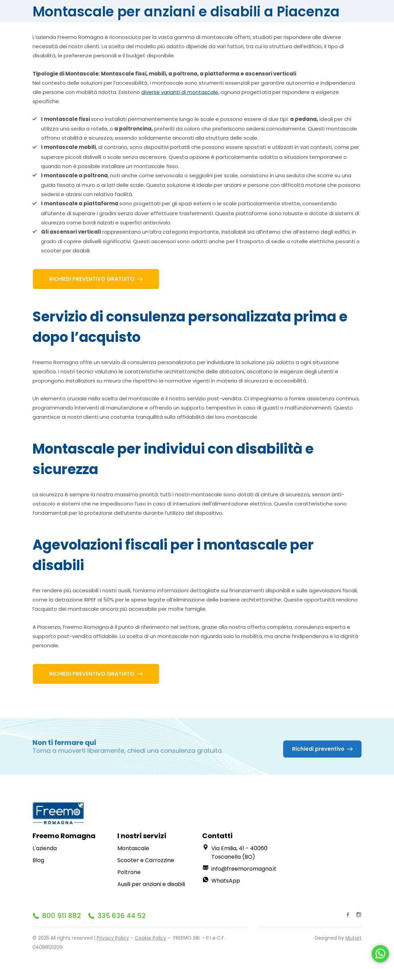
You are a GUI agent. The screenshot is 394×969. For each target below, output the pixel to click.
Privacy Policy (113, 938)
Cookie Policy (150, 938)
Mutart (353, 938)
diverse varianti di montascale (179, 92)
